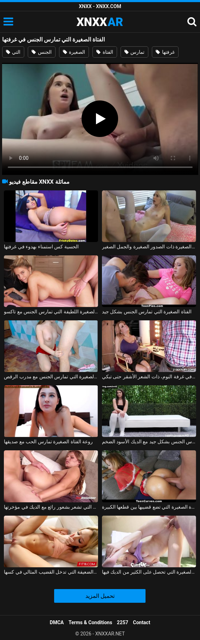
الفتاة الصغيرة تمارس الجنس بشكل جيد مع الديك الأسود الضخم (149, 441)
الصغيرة (74, 52)
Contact (141, 622)
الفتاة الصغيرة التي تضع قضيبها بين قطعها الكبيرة (149, 507)
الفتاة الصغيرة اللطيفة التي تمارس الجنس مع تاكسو (51, 311)
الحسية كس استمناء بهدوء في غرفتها (41, 246)
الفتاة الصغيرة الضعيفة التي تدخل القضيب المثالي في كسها (51, 572)
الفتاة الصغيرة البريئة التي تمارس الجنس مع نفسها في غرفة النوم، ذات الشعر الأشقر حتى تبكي (149, 376)
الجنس (41, 52)
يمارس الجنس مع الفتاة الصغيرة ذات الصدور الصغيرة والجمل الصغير (149, 246)
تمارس (134, 52)
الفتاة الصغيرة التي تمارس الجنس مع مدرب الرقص (51, 376)
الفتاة (104, 52)
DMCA (57, 622)
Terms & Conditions (90, 622)
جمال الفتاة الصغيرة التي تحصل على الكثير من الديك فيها (149, 572)
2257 (122, 622)
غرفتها (165, 52)
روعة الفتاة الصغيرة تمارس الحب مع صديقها (48, 441)
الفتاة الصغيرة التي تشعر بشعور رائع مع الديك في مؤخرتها (51, 507)
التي (13, 52)
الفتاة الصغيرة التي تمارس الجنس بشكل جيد (147, 311)
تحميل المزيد (100, 596)
